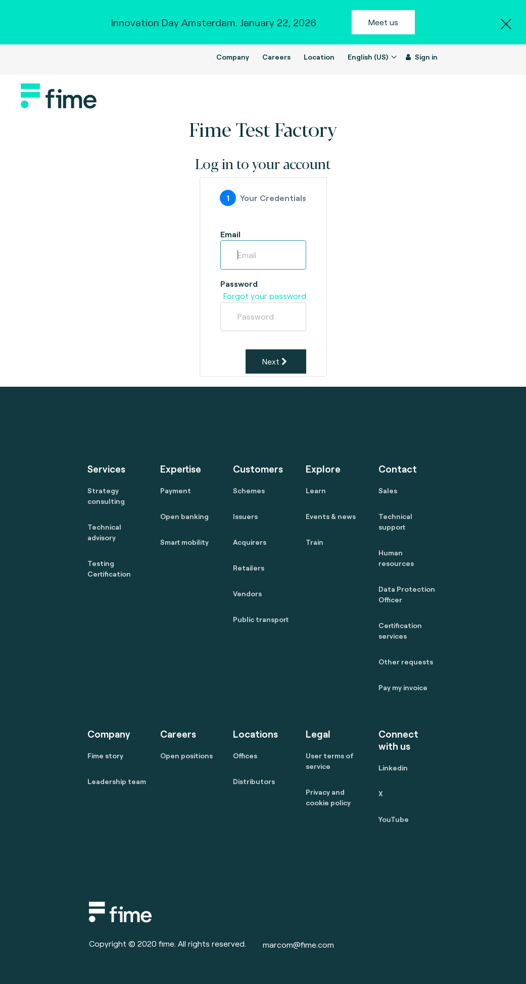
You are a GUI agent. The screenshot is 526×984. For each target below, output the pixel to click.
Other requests (405, 661)
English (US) (369, 57)
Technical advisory (104, 532)
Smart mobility (184, 542)
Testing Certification (109, 568)
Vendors (247, 593)
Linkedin (393, 767)
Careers (276, 57)
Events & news (331, 516)
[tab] (263, 198)
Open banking (184, 516)
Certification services (400, 630)
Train (314, 542)
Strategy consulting (106, 495)
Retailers (248, 567)
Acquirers (249, 542)
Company (232, 57)
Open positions (186, 755)
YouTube (393, 819)
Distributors (254, 781)
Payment (175, 490)
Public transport (261, 619)
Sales (387, 490)
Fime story (105, 755)
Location (319, 57)
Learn (316, 490)
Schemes (249, 490)
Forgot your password (264, 295)
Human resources (396, 557)
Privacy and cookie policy (328, 797)
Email (230, 234)
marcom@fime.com (298, 944)
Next (274, 361)
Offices (245, 755)
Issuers (245, 516)
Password (239, 283)
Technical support (395, 521)
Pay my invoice (402, 687)
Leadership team (116, 781)
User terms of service (330, 760)
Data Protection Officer (406, 594)
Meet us (383, 22)
